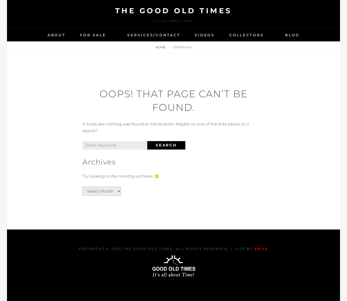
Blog (292, 35)
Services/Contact (153, 35)
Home (161, 47)
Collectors (246, 35)
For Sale (93, 35)
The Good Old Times (173, 10)
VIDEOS (204, 35)
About (56, 35)
